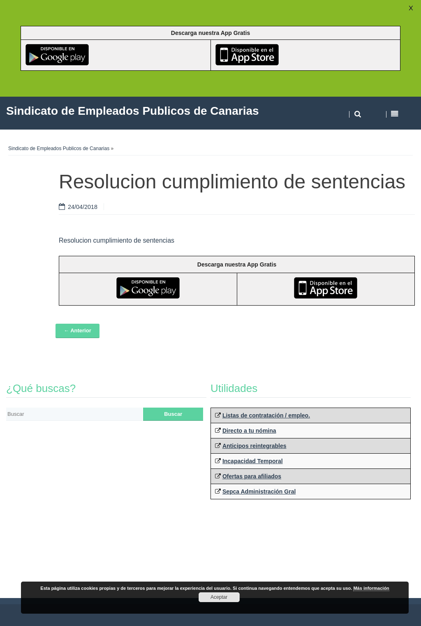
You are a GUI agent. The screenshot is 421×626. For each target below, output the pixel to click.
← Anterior (77, 330)
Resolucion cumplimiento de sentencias (116, 240)
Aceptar (218, 597)
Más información (371, 588)
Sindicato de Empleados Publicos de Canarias (58, 148)
